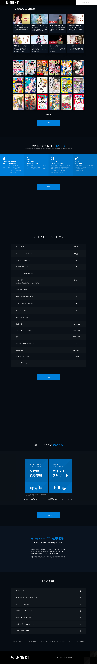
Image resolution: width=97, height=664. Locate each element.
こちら (34, 283)
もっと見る (48, 114)
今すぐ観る (86, 2)
